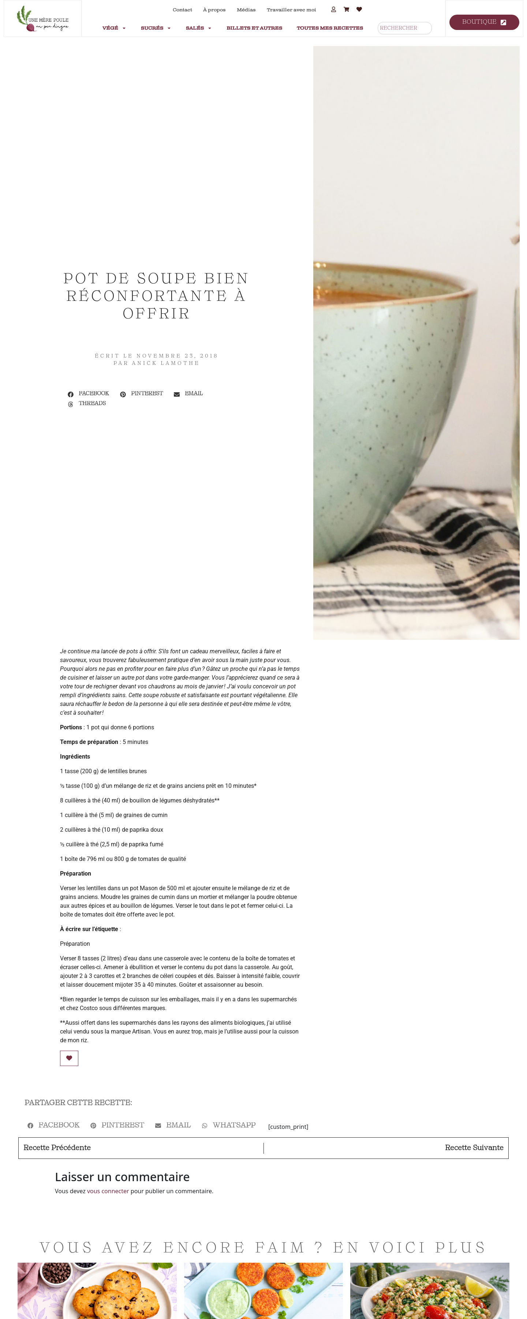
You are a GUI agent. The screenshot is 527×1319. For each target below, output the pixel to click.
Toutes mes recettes (330, 28)
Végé (114, 28)
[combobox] (405, 28)
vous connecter (108, 1191)
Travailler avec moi (291, 10)
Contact (182, 10)
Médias (246, 10)
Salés (199, 28)
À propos (214, 10)
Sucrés (156, 28)
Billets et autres (254, 28)
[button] (88, 394)
